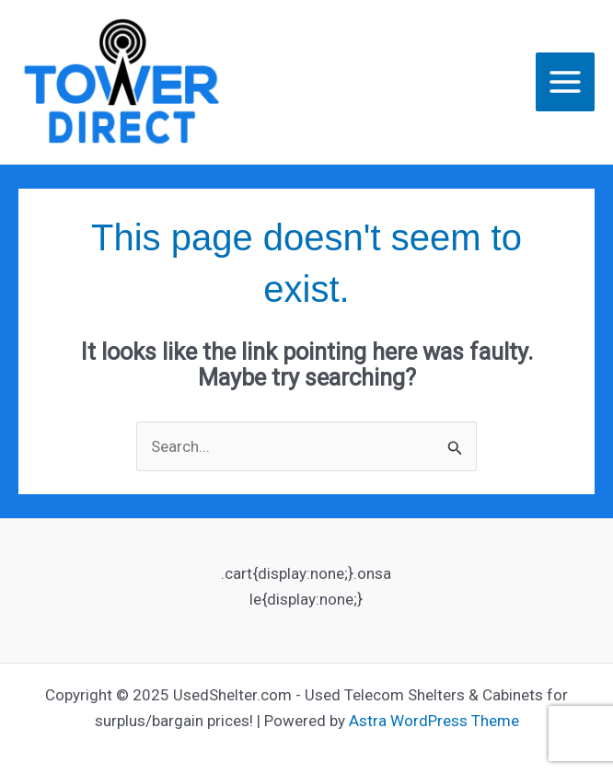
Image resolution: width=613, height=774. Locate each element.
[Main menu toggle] (565, 81)
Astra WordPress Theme (434, 720)
